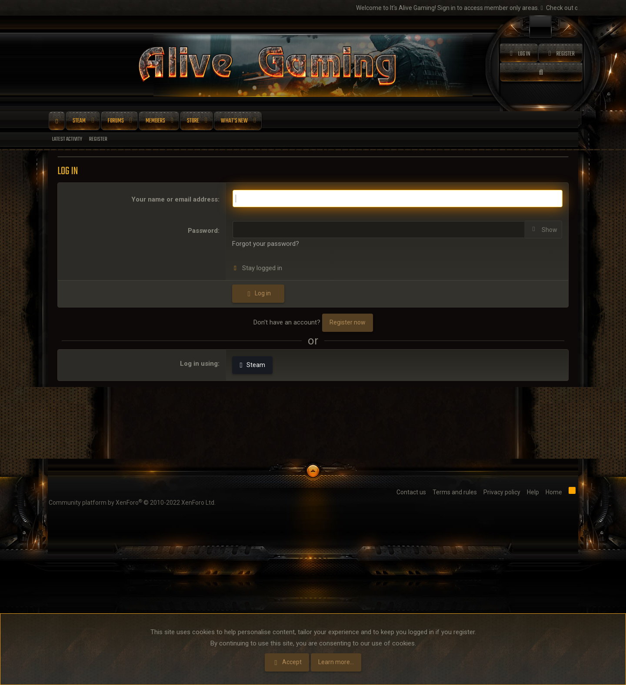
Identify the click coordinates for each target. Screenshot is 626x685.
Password (203, 231)
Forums (116, 121)
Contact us (411, 492)
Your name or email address (174, 199)
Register (98, 139)
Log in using (199, 363)
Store (193, 121)
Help (533, 492)
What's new (234, 121)
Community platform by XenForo (132, 502)
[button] (93, 121)
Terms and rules (455, 492)
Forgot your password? (265, 244)
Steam (79, 121)
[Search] (541, 72)
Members (155, 121)
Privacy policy (501, 492)
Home (56, 121)
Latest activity (67, 139)
